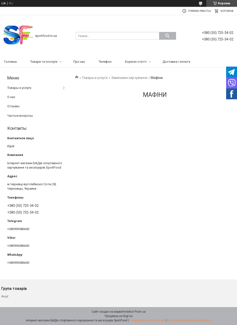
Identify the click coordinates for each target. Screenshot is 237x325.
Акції (4, 296)
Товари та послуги (43, 61)
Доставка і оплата (176, 61)
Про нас (79, 61)
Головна (10, 61)
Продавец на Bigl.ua (119, 316)
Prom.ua (140, 311)
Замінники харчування (129, 78)
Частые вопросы (20, 115)
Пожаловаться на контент (147, 320)
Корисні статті (136, 61)
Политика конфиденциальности (189, 320)
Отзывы (13, 106)
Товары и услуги (95, 78)
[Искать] (167, 36)
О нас (11, 97)
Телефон (105, 61)
